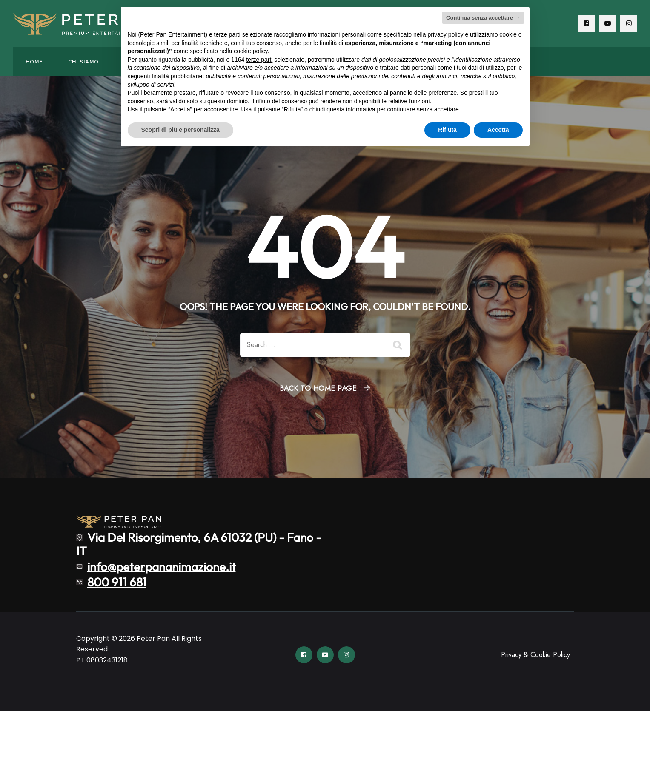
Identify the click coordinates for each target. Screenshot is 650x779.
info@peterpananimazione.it (161, 566)
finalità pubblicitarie (177, 76)
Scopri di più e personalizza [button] (180, 129)
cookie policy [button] (250, 51)
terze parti (259, 59)
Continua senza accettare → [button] (483, 17)
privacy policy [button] (446, 34)
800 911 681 (116, 581)
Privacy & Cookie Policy (535, 655)
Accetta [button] (498, 129)
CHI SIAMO (83, 61)
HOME (34, 61)
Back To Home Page (318, 388)
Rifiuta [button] (447, 129)
